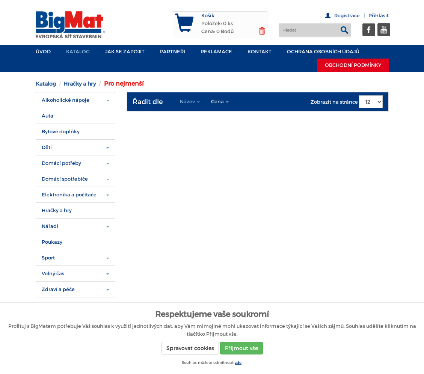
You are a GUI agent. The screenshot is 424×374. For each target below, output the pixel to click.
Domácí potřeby (61, 163)
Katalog (78, 51)
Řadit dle (148, 102)
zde (238, 362)
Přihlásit (378, 15)
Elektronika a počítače (69, 195)
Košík (207, 15)
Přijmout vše (241, 348)
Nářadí (50, 226)
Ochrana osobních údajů (323, 51)
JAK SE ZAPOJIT (125, 51)
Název (190, 101)
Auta (47, 116)
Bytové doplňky (61, 131)
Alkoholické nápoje (65, 100)
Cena (220, 101)
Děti (47, 147)
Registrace (347, 15)
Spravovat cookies (190, 348)
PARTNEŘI (172, 51)
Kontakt (259, 51)
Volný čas (53, 273)
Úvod (43, 51)
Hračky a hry (79, 83)
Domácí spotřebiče (65, 179)
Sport (48, 258)
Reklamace (216, 51)
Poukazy (52, 242)
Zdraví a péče (58, 289)
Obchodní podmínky (353, 65)
